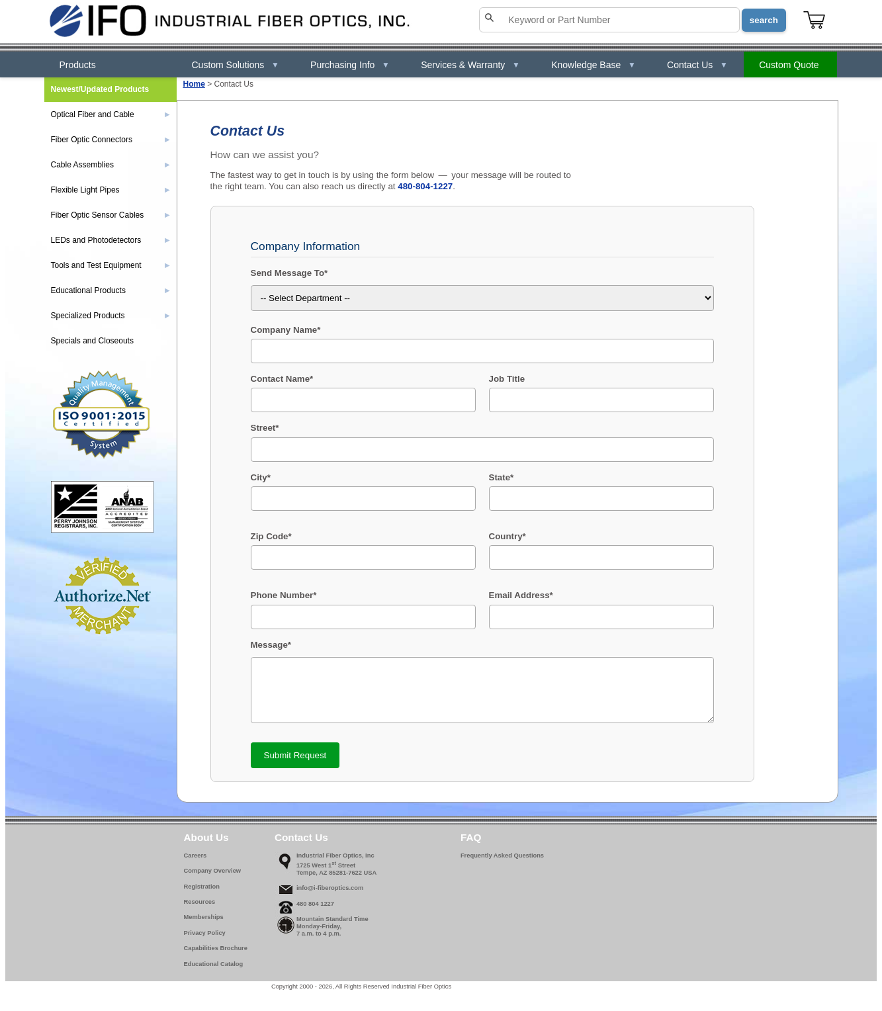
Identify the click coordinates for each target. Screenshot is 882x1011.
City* (261, 477)
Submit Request (295, 763)
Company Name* (286, 330)
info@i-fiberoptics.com (329, 896)
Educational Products (110, 290)
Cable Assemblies (110, 164)
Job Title (507, 379)
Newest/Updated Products (100, 89)
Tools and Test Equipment (110, 265)
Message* (271, 645)
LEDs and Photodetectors (110, 240)
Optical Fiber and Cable (110, 114)
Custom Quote (788, 65)
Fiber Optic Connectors (110, 139)
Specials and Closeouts (92, 340)
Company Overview (213, 878)
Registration (202, 894)
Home (194, 84)
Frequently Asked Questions (502, 863)
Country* (507, 536)
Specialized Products (110, 315)
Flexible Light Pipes (110, 189)
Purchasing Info (350, 65)
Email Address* (521, 595)
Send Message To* (289, 273)
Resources (200, 909)
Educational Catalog (213, 972)
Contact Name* (282, 379)
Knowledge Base (593, 65)
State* (501, 477)
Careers (195, 863)
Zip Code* (271, 536)
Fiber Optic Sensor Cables (110, 215)
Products (78, 65)
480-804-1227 (425, 186)
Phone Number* (284, 595)
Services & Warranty (470, 65)
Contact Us (697, 65)
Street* (265, 428)
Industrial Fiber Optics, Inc (335, 863)
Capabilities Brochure (215, 956)
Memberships (204, 925)
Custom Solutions (236, 65)
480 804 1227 (315, 911)
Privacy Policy (205, 941)
